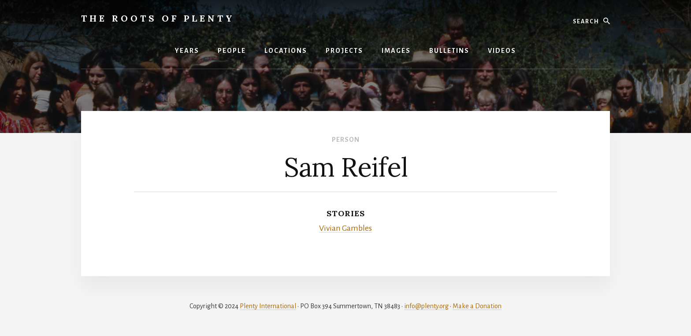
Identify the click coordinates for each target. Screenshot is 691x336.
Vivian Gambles (345, 228)
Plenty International (268, 306)
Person (346, 139)
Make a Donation (477, 306)
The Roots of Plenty (158, 18)
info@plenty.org (426, 306)
